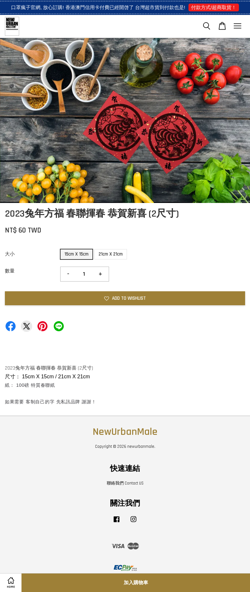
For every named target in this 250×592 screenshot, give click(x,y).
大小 (10, 254)
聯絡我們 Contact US (125, 483)
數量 (10, 271)
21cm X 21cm (111, 254)
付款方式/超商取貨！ (213, 7)
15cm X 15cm (76, 254)
